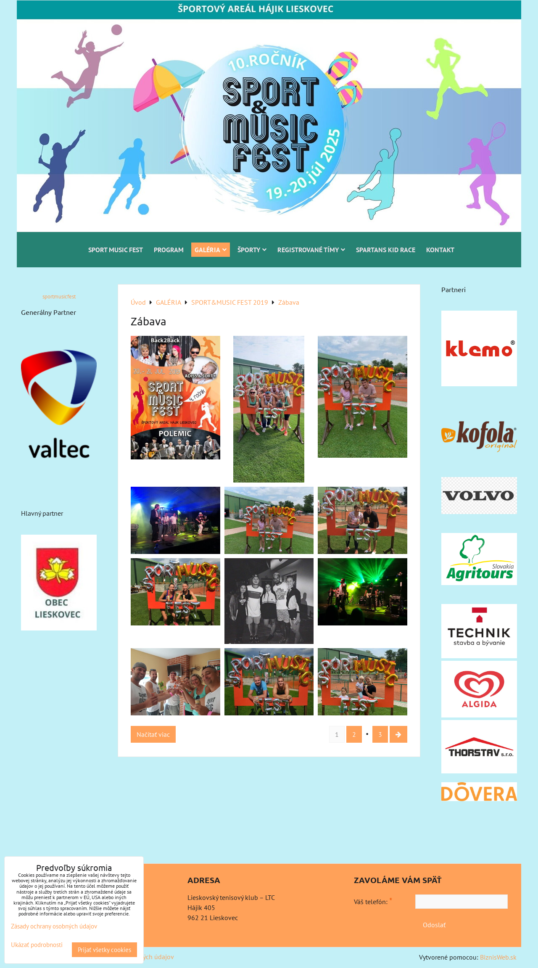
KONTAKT (440, 249)
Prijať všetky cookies (104, 950)
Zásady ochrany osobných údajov (54, 926)
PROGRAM (169, 249)
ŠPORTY (251, 249)
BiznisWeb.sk (498, 957)
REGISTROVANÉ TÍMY (311, 249)
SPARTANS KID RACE (385, 249)
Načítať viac (153, 734)
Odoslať (434, 925)
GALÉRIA (211, 249)
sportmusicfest (59, 296)
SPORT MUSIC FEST (115, 249)
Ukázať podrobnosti (37, 945)
